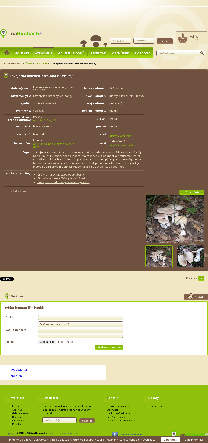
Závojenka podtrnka (63, 182)
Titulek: (10, 317)
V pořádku (170, 439)
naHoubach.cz (18, 369)
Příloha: (10, 342)
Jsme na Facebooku (131, 434)
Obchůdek (120, 53)
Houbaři (22, 53)
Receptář (98, 53)
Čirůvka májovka (60, 174)
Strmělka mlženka (61, 178)
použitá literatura (18, 191)
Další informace (194, 439)
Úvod (29, 63)
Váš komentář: (16, 330)
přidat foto (192, 192)
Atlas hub (43, 53)
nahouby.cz (157, 406)
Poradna (142, 53)
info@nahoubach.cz (118, 406)
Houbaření (15, 376)
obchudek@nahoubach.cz (121, 413)
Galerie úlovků (71, 53)
